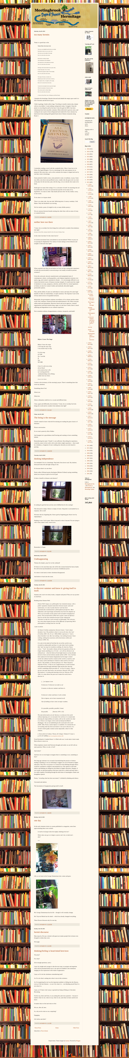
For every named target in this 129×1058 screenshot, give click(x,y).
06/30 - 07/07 (90, 291)
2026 (88, 149)
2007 (88, 458)
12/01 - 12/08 (90, 201)
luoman (67, 1040)
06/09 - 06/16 (90, 351)
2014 (88, 179)
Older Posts (76, 1028)
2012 (88, 445)
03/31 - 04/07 (90, 392)
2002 (88, 471)
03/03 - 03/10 (90, 408)
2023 (88, 156)
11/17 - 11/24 (90, 209)
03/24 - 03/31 (90, 396)
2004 (88, 466)
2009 (88, 453)
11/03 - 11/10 (90, 217)
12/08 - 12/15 (90, 197)
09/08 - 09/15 (90, 250)
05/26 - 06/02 (90, 360)
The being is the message (45, 417)
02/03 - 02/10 (90, 425)
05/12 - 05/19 (90, 368)
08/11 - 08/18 (90, 266)
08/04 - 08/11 (90, 270)
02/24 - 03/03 (90, 413)
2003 (88, 468)
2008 (88, 455)
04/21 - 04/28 (90, 380)
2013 (88, 182)
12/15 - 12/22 (90, 193)
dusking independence (44, 458)
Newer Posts (38, 1028)
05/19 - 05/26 (90, 364)
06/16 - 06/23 (90, 347)
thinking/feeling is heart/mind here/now (51, 951)
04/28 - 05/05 (90, 376)
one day (37, 820)
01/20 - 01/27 (90, 433)
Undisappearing (41, 559)
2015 (88, 177)
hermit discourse (41, 932)
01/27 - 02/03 (90, 429)
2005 (88, 463)
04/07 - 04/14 (90, 388)
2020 (88, 164)
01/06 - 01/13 (90, 441)
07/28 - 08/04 (90, 274)
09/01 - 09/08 (90, 254)
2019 (88, 167)
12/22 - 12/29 (90, 189)
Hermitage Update (89, 489)
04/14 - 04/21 (90, 384)
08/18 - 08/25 (90, 262)
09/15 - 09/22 (90, 246)
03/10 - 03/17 (90, 404)
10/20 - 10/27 (90, 226)
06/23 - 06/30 (90, 343)
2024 (88, 154)
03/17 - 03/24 (90, 400)
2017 (88, 172)
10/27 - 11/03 (90, 222)
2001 (88, 473)
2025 (88, 151)
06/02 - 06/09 (90, 356)
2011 (88, 448)
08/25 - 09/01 (90, 258)
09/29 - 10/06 (90, 238)
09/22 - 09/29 (90, 242)
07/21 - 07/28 (90, 279)
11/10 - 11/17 (90, 213)
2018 (88, 169)
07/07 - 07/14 (90, 287)
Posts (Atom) (44, 1031)
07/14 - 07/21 (90, 283)
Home (57, 1028)
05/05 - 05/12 (90, 372)
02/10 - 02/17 (90, 421)
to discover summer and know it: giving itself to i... (91, 320)
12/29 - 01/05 (90, 185)
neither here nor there (43, 222)
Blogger (78, 1040)
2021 (88, 161)
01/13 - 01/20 (90, 437)
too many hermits (41, 34)
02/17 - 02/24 (90, 417)
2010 (88, 450)
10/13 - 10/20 (90, 230)
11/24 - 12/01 (90, 205)
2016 (88, 174)
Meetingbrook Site (89, 484)
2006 (88, 460)
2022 (88, 159)
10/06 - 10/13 (90, 234)
